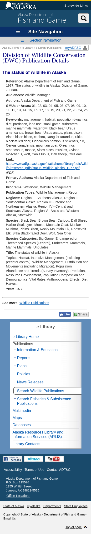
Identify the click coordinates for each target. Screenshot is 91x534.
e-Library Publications (49, 47)
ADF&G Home (11, 47)
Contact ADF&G (59, 470)
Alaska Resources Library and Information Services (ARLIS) (38, 434)
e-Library (27, 47)
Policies (23, 374)
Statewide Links (76, 5)
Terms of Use (34, 470)
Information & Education (37, 350)
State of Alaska (22, 6)
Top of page (74, 527)
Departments (52, 506)
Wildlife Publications (34, 303)
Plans (22, 366)
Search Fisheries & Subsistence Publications (44, 401)
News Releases (30, 382)
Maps (17, 418)
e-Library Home (26, 337)
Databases (22, 425)
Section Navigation (45, 40)
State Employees (75, 506)
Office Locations (18, 496)
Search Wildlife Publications (40, 391)
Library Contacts (26, 444)
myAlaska (33, 506)
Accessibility (13, 470)
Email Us (9, 518)
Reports (23, 358)
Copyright (10, 514)
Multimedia (22, 411)
